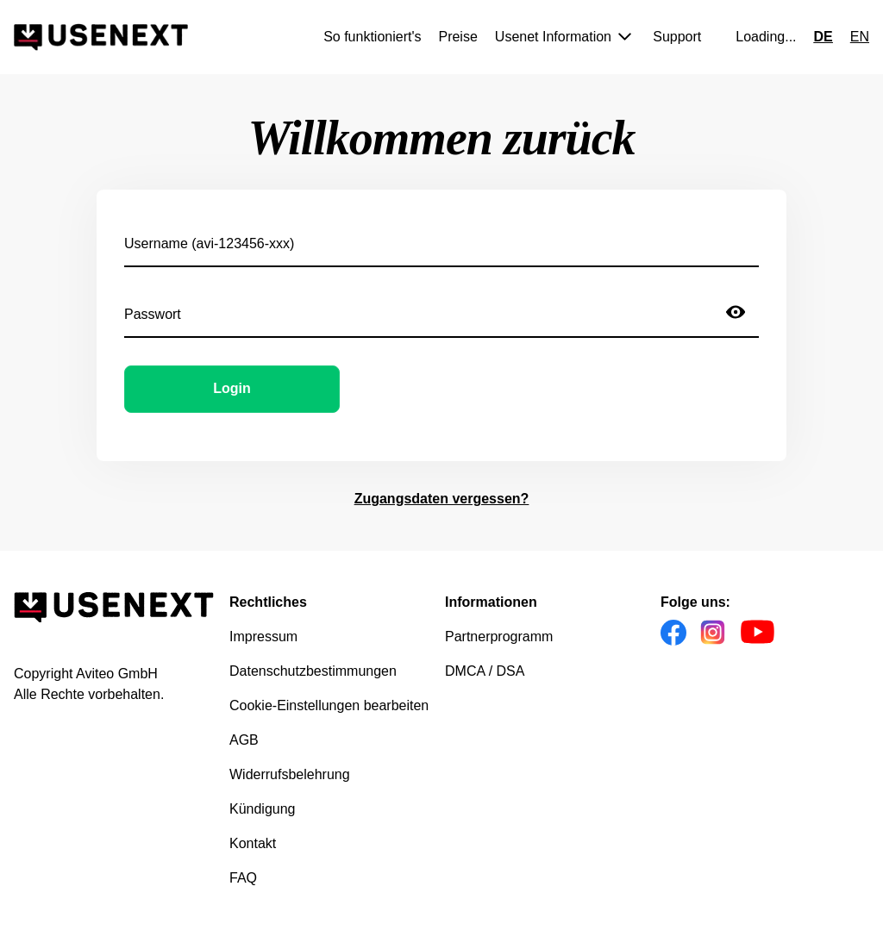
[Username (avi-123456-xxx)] (441, 241)
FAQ (243, 878)
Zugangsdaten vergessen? (441, 498)
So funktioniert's (372, 36)
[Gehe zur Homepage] (101, 37)
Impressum (263, 636)
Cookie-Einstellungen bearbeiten (329, 705)
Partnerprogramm (499, 636)
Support (677, 36)
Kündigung (262, 809)
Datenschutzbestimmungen (313, 671)
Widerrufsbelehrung (289, 774)
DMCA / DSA (484, 671)
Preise (457, 36)
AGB (244, 740)
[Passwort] (418, 312)
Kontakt (252, 843)
